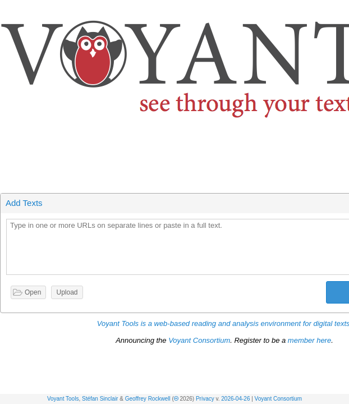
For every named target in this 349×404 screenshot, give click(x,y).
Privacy (205, 399)
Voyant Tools (63, 399)
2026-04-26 (235, 399)
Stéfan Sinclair (100, 399)
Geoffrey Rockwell (148, 399)
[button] (341, 10)
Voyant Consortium (278, 399)
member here (309, 340)
